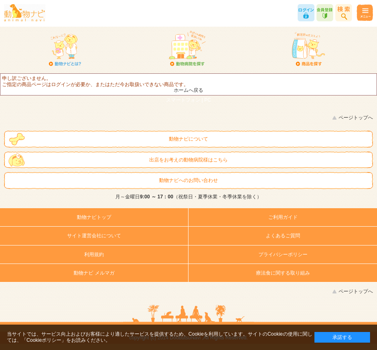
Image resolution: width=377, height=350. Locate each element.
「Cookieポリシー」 (44, 340)
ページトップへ (356, 117)
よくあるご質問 (283, 236)
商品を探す (308, 49)
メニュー (364, 12)
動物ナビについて (188, 139)
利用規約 (94, 254)
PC (207, 100)
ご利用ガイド (283, 217)
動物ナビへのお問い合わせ (188, 180)
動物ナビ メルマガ (94, 273)
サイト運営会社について (94, 236)
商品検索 (343, 12)
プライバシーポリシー (282, 254)
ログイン (306, 12)
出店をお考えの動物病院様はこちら (188, 160)
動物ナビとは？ (65, 49)
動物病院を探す (187, 49)
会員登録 (324, 12)
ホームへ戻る (188, 90)
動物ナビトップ (94, 217)
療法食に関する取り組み (283, 273)
